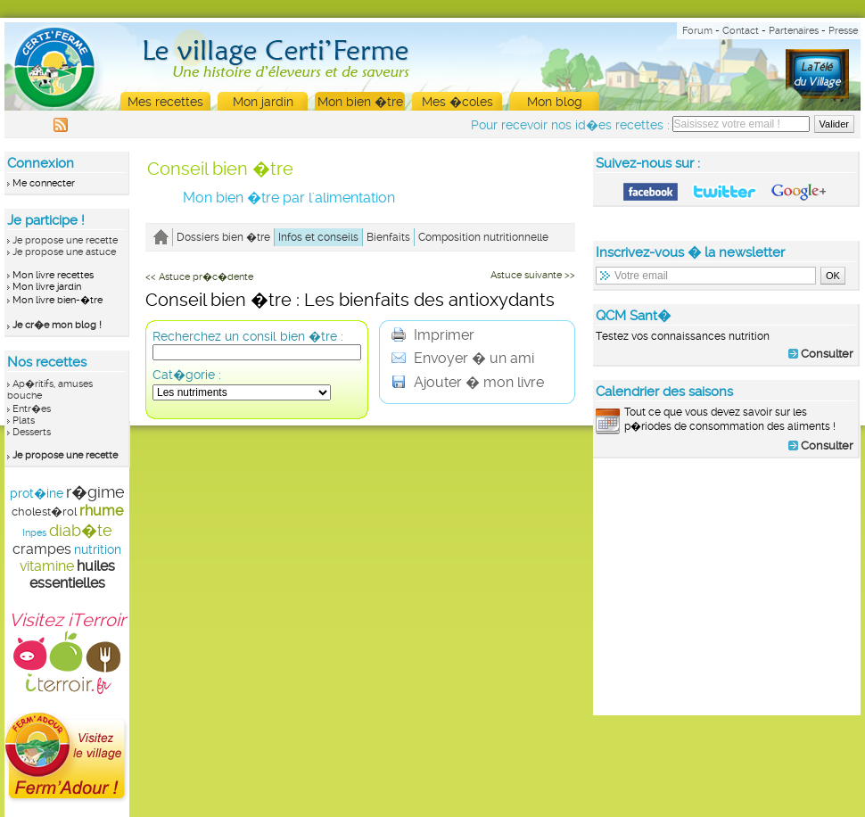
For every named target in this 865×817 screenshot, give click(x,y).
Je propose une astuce (64, 252)
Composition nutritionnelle (483, 237)
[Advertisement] (727, 586)
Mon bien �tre (360, 102)
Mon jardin (263, 102)
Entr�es (31, 409)
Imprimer (432, 334)
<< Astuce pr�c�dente (199, 277)
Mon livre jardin (46, 287)
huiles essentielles (72, 574)
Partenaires (794, 31)
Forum (697, 31)
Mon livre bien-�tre (57, 300)
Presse (843, 31)
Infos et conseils (318, 237)
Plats (23, 420)
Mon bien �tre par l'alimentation (289, 197)
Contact (740, 31)
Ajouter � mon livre (467, 382)
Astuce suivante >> (532, 275)
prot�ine (36, 493)
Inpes (34, 533)
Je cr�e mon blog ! (57, 325)
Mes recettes (165, 102)
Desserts (31, 432)
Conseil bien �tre (220, 168)
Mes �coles (457, 102)
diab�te (80, 530)
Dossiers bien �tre (223, 237)
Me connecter (43, 183)
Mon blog (554, 102)
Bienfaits (388, 237)
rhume (101, 510)
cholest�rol (44, 511)
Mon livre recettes (53, 275)
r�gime (95, 492)
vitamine (47, 565)
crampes (41, 549)
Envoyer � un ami (462, 358)
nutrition (97, 549)
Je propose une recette (65, 240)
